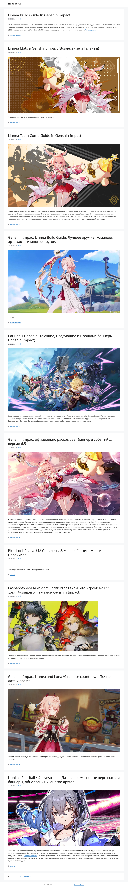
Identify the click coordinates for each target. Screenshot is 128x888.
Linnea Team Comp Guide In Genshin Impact (44, 135)
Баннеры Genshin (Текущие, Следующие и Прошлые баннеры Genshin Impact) (60, 337)
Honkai (12, 866)
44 (17, 876)
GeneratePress (79, 885)
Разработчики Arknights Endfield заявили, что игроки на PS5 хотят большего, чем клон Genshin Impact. (59, 590)
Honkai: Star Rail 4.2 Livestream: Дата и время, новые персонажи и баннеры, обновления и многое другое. (64, 779)
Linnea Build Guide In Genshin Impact (39, 15)
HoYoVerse (14, 3)
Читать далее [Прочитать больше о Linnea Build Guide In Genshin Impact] (90, 30)
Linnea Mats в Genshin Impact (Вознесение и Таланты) (53, 48)
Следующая (25, 876)
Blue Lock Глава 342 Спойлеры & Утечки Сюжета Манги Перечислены (54, 552)
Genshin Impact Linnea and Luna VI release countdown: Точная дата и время (60, 678)
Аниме (12, 575)
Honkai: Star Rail (30, 856)
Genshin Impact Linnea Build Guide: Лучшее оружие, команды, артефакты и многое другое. (60, 239)
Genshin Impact (15, 35)
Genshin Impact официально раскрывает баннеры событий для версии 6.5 (62, 441)
